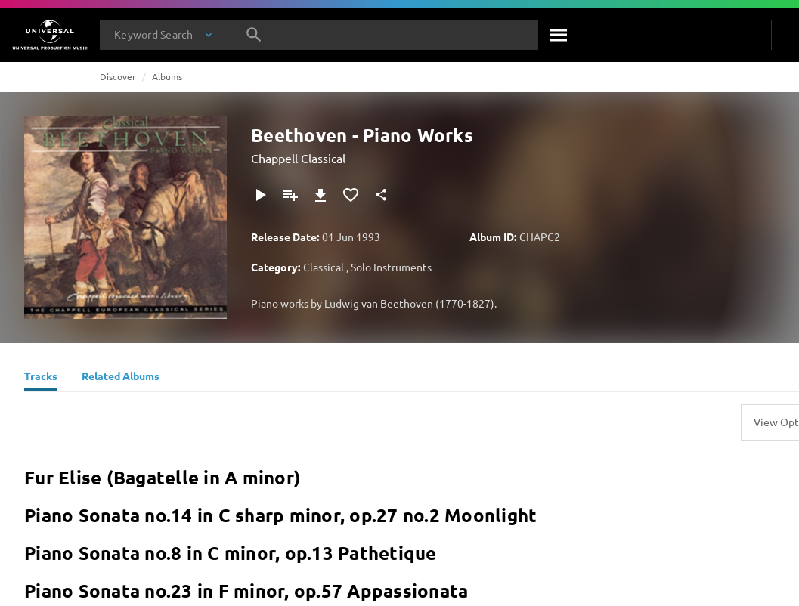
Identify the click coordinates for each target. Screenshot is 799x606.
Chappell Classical (298, 157)
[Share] (381, 195)
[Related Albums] (120, 377)
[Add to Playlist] (290, 195)
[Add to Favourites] (351, 195)
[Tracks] (40, 377)
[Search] (559, 35)
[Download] (320, 195)
